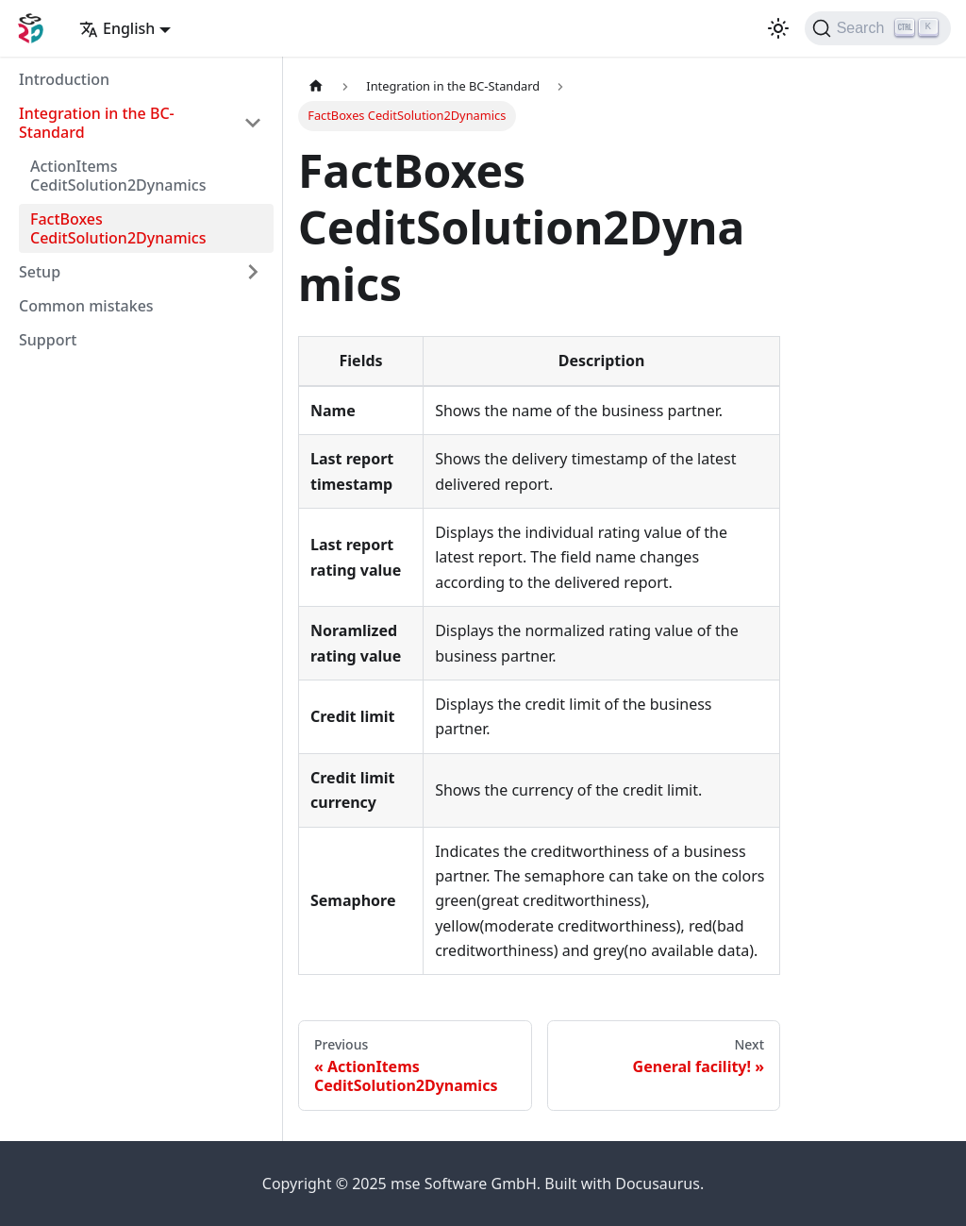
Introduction (64, 79)
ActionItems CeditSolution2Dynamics (118, 175)
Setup (39, 271)
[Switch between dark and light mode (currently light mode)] (778, 28)
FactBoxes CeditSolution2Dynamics (118, 228)
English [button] (117, 28)
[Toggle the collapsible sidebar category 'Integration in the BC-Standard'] (253, 122)
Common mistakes (86, 305)
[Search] (878, 28)
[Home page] (316, 86)
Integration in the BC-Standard (97, 123)
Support (47, 339)
